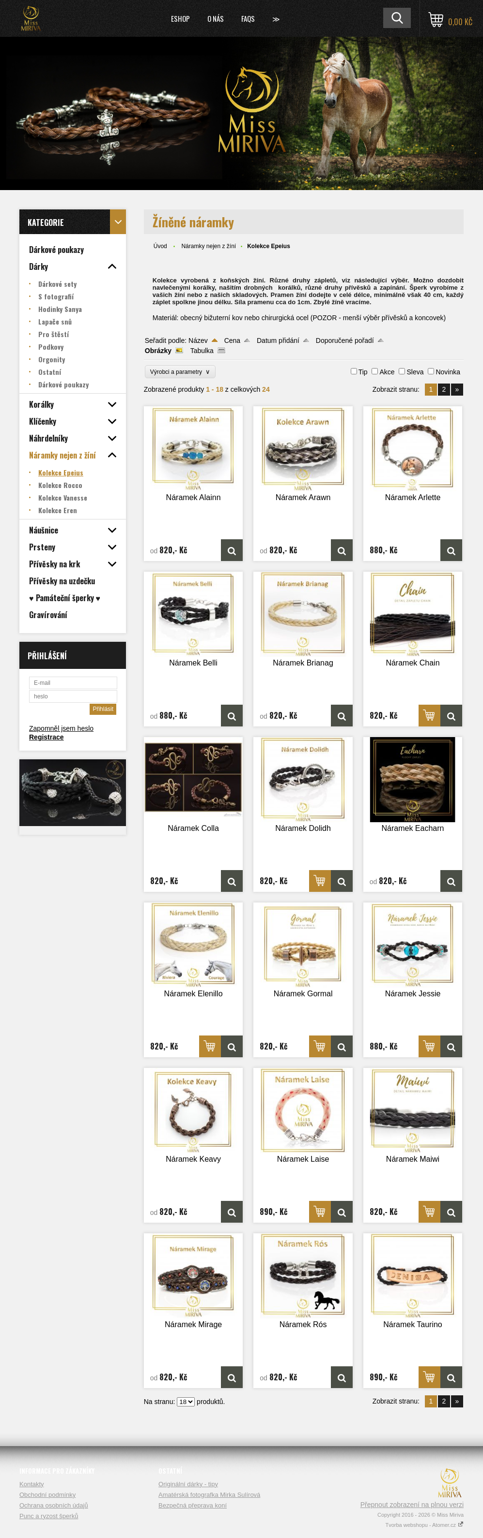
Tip (363, 372)
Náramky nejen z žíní (208, 246)
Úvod (160, 246)
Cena (232, 340)
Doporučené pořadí (345, 340)
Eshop (180, 18)
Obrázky (158, 351)
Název (198, 340)
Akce (386, 372)
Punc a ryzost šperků (48, 1516)
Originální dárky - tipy (188, 1484)
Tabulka (202, 351)
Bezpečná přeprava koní (192, 1505)
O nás (215, 18)
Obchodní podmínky (47, 1494)
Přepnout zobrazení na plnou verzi (412, 1504)
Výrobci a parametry (180, 371)
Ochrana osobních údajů (53, 1505)
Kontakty (31, 1484)
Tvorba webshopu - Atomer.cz (424, 1525)
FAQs (248, 18)
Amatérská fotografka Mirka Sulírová (209, 1494)
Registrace (46, 737)
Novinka (448, 372)
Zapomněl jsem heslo (61, 728)
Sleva (414, 372)
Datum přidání (278, 340)
